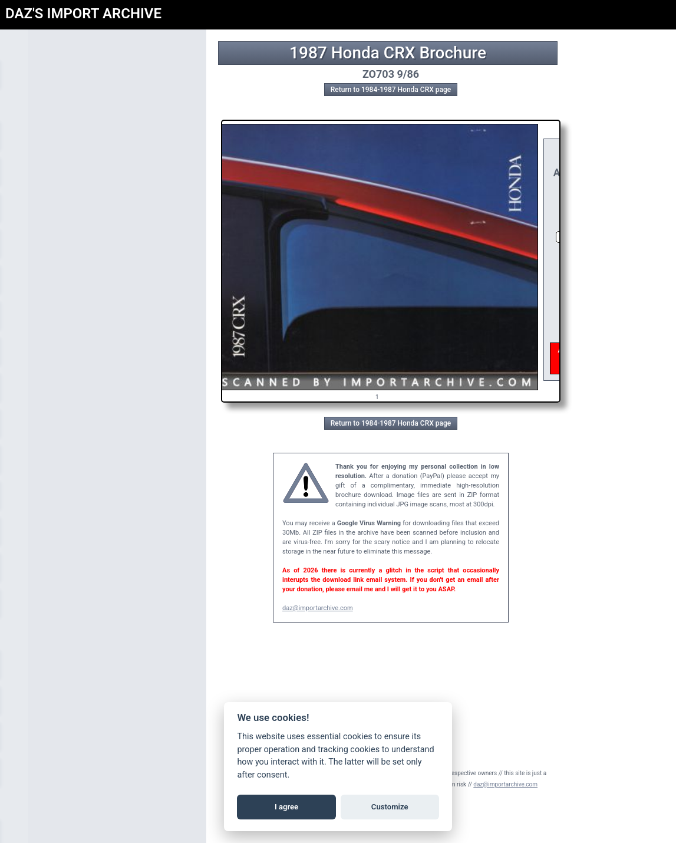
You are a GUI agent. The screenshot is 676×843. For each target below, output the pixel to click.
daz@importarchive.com (317, 608)
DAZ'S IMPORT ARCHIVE (83, 13)
